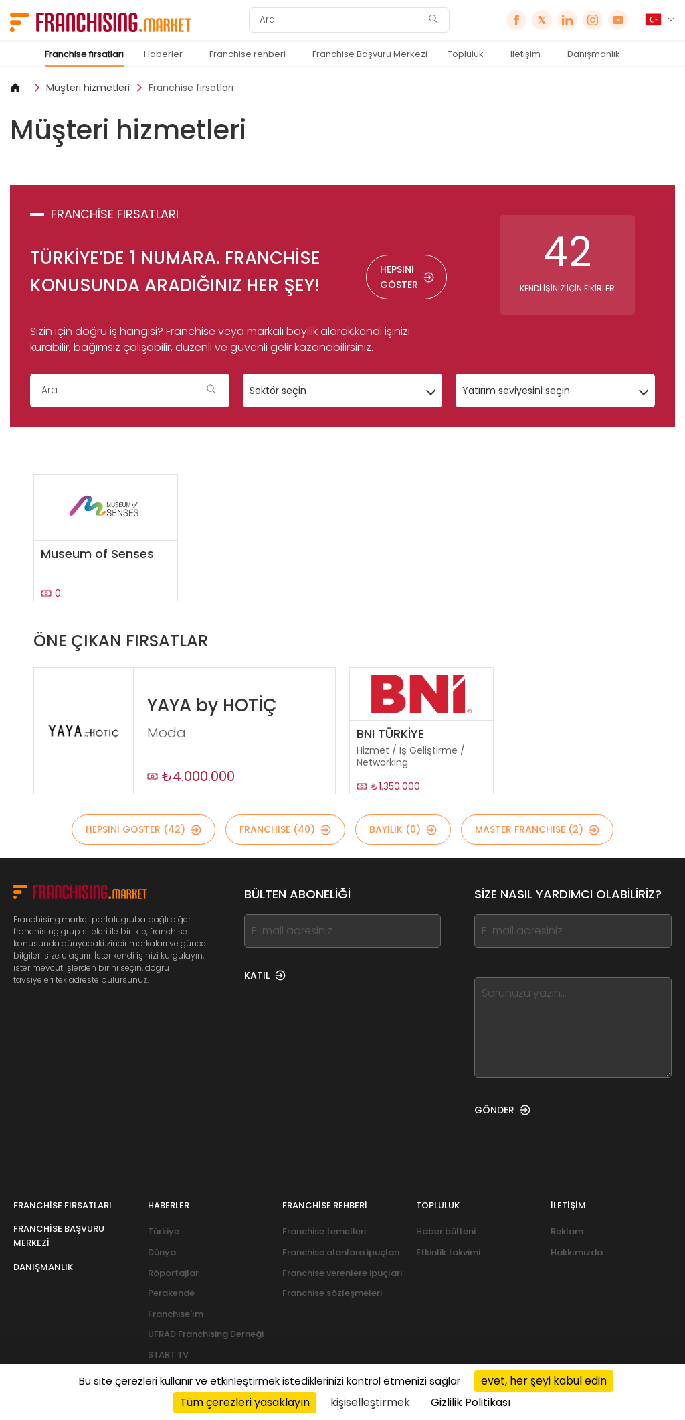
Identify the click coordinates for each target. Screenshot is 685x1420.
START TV (168, 1354)
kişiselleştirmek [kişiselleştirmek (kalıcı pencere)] (370, 1402)
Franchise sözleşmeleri (332, 1293)
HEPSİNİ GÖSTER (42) (143, 829)
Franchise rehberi (247, 54)
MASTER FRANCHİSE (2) (537, 829)
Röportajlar (173, 1273)
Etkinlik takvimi (448, 1252)
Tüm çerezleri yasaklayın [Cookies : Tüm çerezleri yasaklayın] (245, 1402)
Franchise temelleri (324, 1231)
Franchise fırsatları (84, 54)
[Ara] (340, 20)
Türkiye (163, 1231)
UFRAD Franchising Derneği (206, 1334)
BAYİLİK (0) (403, 829)
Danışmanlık (593, 54)
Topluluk (466, 54)
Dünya (162, 1252)
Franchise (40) (285, 829)
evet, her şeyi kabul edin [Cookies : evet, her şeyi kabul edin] (544, 1381)
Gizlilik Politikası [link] (470, 1402)
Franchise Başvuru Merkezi (369, 54)
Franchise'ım (175, 1313)
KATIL (265, 975)
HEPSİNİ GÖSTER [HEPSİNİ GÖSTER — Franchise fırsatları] (407, 277)
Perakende (171, 1293)
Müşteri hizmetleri (88, 87)
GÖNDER (502, 1110)
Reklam (567, 1231)
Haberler (163, 54)
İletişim (525, 54)
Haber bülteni (446, 1231)
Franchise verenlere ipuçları (342, 1273)
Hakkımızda (577, 1252)
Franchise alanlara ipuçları (341, 1252)
